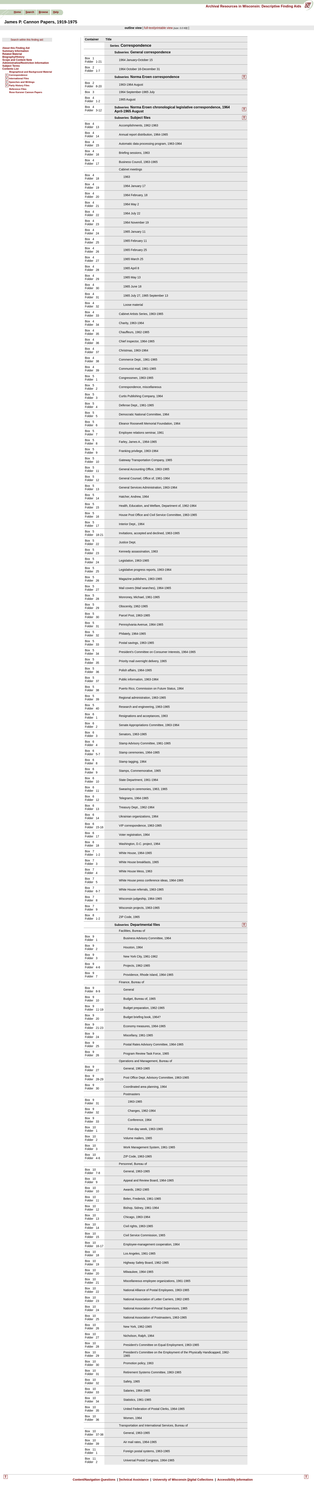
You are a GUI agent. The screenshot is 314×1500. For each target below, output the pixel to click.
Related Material (12, 53)
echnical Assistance (134, 1481)
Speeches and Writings (22, 82)
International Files (19, 78)
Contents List (10, 68)
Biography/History (13, 56)
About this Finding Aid (16, 48)
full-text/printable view (158, 28)
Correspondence (18, 75)
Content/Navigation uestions (94, 1481)
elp (56, 12)
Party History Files (19, 85)
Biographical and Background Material (30, 72)
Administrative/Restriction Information (25, 62)
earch (30, 12)
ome (17, 12)
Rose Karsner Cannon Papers (25, 92)
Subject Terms (11, 65)
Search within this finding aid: (27, 39)
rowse (43, 12)
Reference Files (17, 89)
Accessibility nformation (235, 1481)
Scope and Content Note (17, 59)
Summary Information (15, 51)
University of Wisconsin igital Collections (183, 1481)
